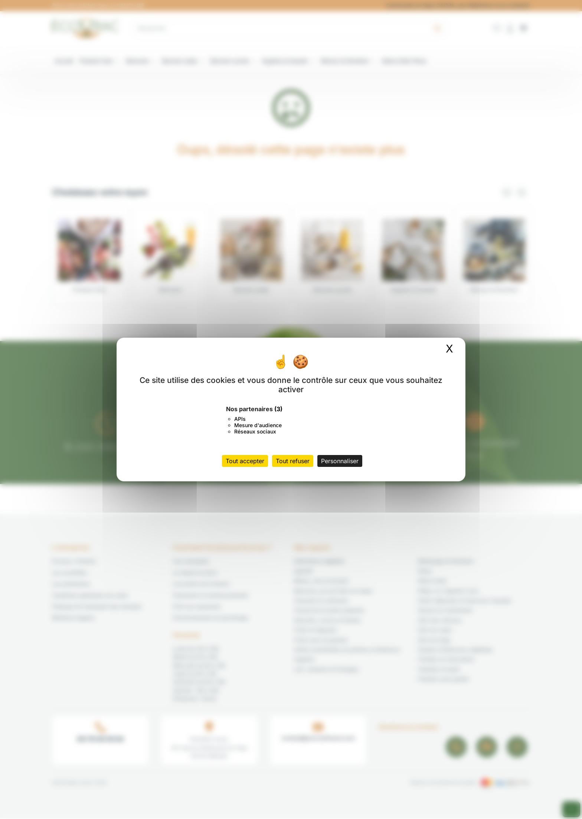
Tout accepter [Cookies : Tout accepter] (245, 461)
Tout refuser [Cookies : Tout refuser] (293, 461)
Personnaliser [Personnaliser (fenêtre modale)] (340, 461)
